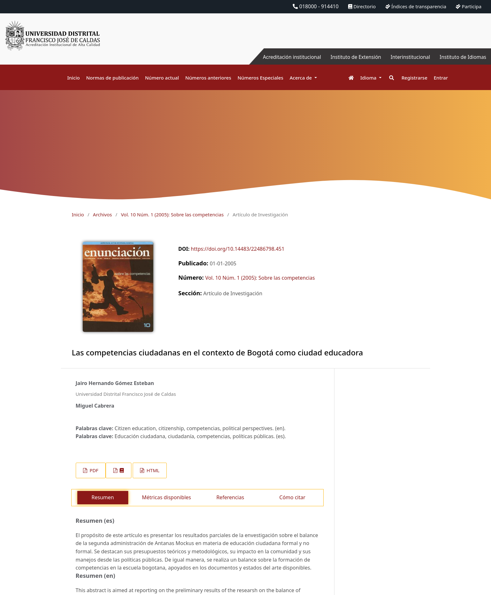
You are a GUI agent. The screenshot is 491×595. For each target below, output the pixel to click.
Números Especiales (260, 77)
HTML (152, 470)
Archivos (102, 214)
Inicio (73, 77)
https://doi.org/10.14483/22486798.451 (237, 248)
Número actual (162, 77)
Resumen (103, 497)
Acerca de (301, 77)
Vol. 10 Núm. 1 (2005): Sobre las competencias (172, 214)
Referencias (230, 497)
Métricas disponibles (166, 497)
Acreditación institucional (286, 56)
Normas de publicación (112, 77)
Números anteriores (208, 77)
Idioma (369, 77)
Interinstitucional (408, 56)
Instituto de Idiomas (462, 56)
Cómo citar (292, 497)
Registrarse (414, 77)
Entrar (441, 77)
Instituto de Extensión (352, 56)
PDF (93, 470)
